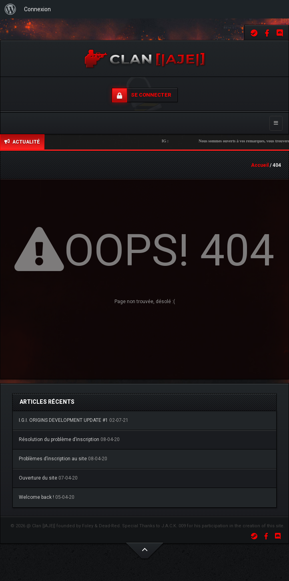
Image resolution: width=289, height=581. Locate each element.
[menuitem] (10, 9)
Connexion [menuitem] (37, 9)
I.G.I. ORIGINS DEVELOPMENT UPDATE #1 (63, 420)
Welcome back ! (36, 497)
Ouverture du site (38, 478)
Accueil (260, 165)
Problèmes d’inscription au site (53, 459)
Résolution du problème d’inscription (59, 439)
